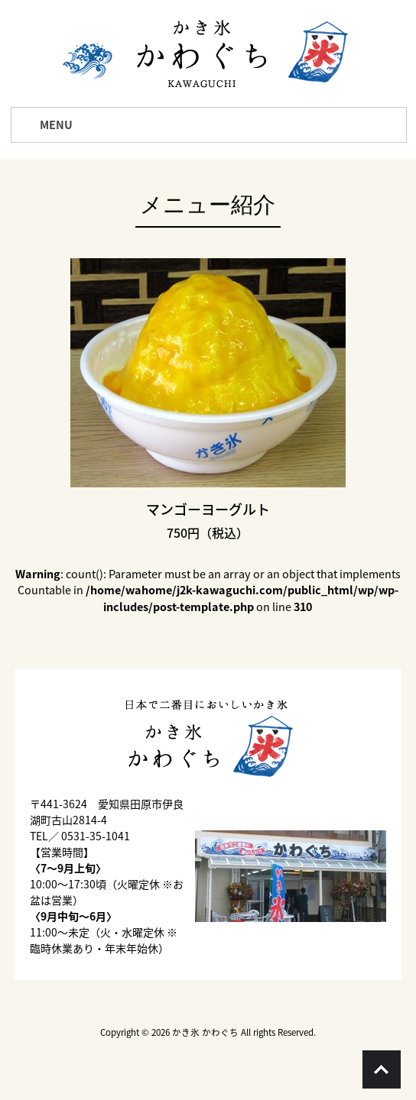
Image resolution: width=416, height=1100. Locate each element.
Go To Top (381, 1069)
